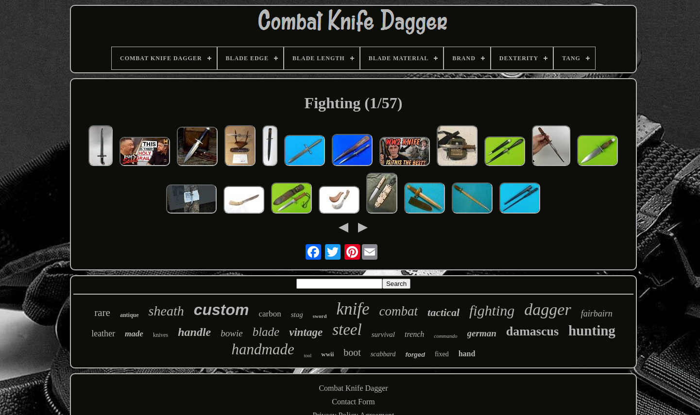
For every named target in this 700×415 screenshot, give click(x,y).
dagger (547, 309)
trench (414, 334)
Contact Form (353, 402)
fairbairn (597, 313)
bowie (231, 333)
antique (129, 315)
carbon (270, 313)
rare (102, 312)
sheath (166, 310)
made (134, 333)
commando (445, 336)
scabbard (383, 354)
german (481, 333)
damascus (532, 331)
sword (320, 316)
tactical (443, 312)
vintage (306, 332)
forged (415, 354)
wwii (327, 354)
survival (383, 334)
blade (266, 331)
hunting (591, 330)
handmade (263, 349)
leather (103, 333)
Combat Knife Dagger (353, 388)
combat (398, 311)
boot (352, 352)
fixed (442, 354)
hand (467, 353)
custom (221, 309)
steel (346, 329)
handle (194, 332)
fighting (491, 310)
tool (308, 355)
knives (160, 335)
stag (297, 314)
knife (353, 308)
